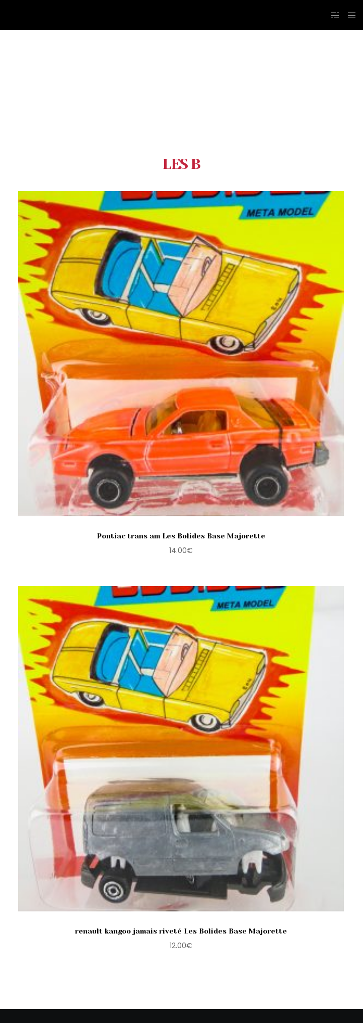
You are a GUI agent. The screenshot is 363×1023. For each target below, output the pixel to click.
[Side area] (332, 15)
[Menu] (348, 15)
